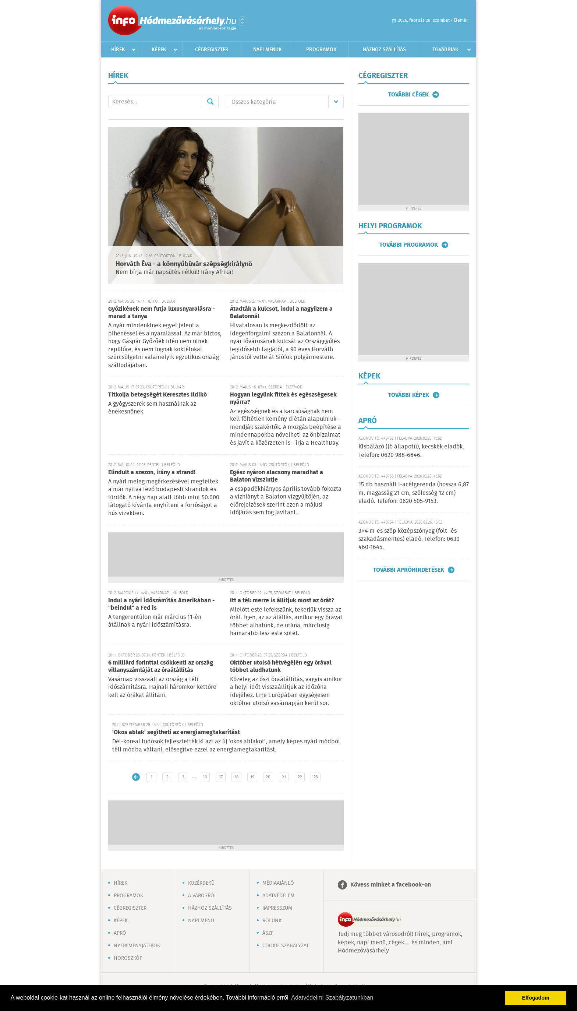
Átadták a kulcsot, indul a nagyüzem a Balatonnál (281, 312)
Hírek (118, 50)
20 (268, 777)
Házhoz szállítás (384, 50)
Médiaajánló (278, 883)
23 (316, 777)
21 (284, 777)
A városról (202, 896)
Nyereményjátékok (137, 946)
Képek (159, 50)
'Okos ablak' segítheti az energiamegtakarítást (176, 732)
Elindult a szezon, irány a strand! (151, 472)
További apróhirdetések (408, 570)
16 (205, 777)
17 (221, 777)
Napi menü (201, 921)
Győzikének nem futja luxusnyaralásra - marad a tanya (161, 312)
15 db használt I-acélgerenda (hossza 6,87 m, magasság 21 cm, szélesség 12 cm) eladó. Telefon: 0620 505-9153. (413, 493)
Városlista (242, 21)
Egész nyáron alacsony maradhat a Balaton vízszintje (276, 476)
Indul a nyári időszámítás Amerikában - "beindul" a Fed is (161, 604)
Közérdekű (201, 883)
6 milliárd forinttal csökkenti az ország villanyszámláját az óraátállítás (160, 666)
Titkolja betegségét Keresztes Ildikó (157, 394)
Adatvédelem (278, 896)
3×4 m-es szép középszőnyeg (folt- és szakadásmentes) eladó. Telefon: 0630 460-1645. (409, 539)
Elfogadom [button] (535, 998)
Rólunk (272, 921)
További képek (408, 395)
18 (236, 777)
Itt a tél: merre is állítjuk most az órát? (282, 600)
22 (300, 777)
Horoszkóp (128, 958)
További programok (408, 245)
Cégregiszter (212, 50)
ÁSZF (267, 933)
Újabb (136, 777)
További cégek (408, 94)
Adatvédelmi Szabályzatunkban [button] (332, 997)
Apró (120, 933)
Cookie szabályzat (285, 946)
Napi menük (267, 50)
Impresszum (277, 908)
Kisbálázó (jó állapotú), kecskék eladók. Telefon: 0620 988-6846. (411, 450)
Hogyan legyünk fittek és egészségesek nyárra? (283, 398)
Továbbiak (445, 50)
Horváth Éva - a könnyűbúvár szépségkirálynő (184, 264)
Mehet (210, 101)
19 (252, 777)
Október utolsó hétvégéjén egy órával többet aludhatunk (281, 666)
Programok (321, 50)
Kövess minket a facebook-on (390, 885)
